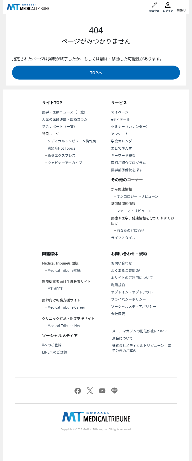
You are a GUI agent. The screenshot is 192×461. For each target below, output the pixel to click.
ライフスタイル (123, 237)
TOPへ (96, 73)
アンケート (119, 133)
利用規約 (118, 284)
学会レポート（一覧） (59, 126)
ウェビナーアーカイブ (65, 162)
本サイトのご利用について (132, 277)
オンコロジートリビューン (137, 196)
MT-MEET (55, 288)
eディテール (120, 119)
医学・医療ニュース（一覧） (64, 111)
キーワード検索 (123, 155)
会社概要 (118, 313)
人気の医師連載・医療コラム (65, 119)
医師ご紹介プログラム (128, 162)
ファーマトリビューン (133, 210)
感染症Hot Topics (61, 148)
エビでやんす (121, 148)
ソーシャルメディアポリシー (133, 306)
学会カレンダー (123, 140)
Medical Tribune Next (65, 325)
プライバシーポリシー (128, 299)
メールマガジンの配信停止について (140, 330)
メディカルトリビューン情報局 (72, 140)
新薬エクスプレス (62, 155)
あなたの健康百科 (130, 230)
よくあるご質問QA (125, 270)
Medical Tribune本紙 (64, 270)
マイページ (119, 111)
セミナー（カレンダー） (130, 126)
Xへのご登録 (52, 344)
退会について (122, 338)
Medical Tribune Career (66, 307)
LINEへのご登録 (54, 352)
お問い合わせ (121, 263)
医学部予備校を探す (126, 169)
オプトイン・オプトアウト (132, 291)
